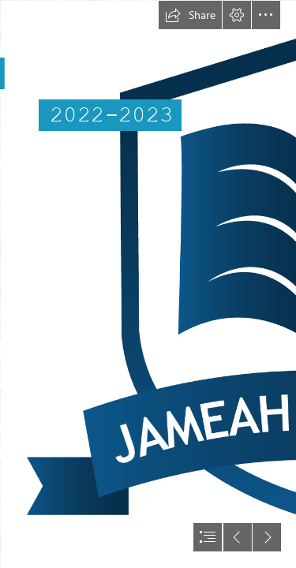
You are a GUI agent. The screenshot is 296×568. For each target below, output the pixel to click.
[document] (148, 284)
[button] (190, 15)
